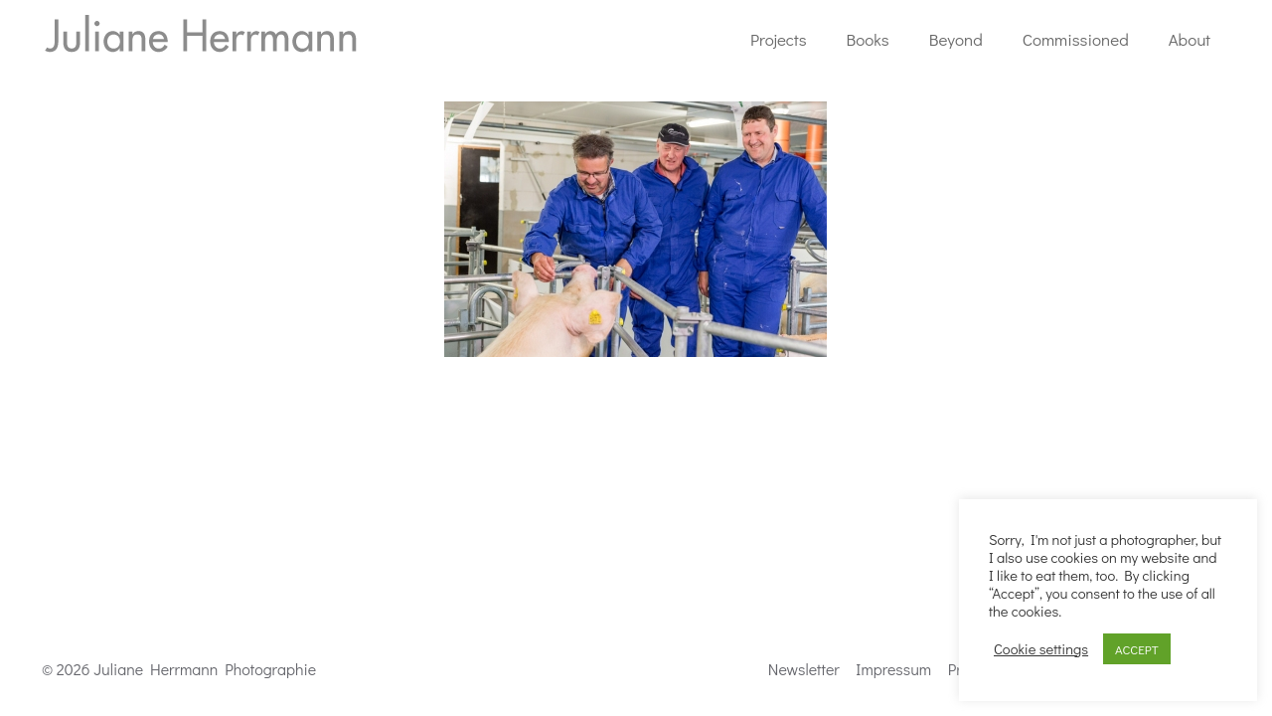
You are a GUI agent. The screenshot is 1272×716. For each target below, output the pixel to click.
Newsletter (804, 668)
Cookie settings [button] (1041, 649)
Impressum (893, 668)
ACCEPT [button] (1137, 648)
